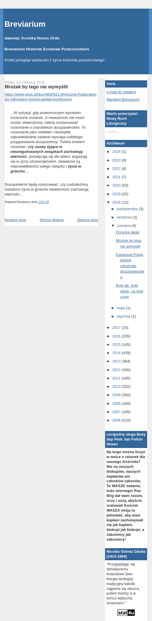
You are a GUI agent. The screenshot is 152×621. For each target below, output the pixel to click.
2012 (117, 370)
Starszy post (87, 220)
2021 (117, 177)
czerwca (124, 225)
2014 (117, 353)
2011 (117, 378)
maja (121, 308)
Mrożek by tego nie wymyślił (36, 86)
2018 (117, 202)
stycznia (124, 316)
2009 (117, 395)
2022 (117, 168)
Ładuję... (114, 131)
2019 (117, 194)
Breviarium (25, 24)
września (125, 217)
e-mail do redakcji (121, 92)
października (128, 209)
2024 (117, 151)
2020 (117, 185)
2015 (117, 344)
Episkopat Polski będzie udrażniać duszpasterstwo (130, 265)
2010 (117, 386)
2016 (117, 336)
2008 (117, 403)
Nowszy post (15, 220)
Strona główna (52, 220)
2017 (117, 327)
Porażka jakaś (127, 232)
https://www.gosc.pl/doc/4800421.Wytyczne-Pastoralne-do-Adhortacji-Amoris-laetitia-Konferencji (51, 96)
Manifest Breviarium (123, 99)
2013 (117, 361)
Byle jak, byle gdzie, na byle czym (129, 291)
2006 (117, 420)
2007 (117, 412)
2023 (117, 160)
